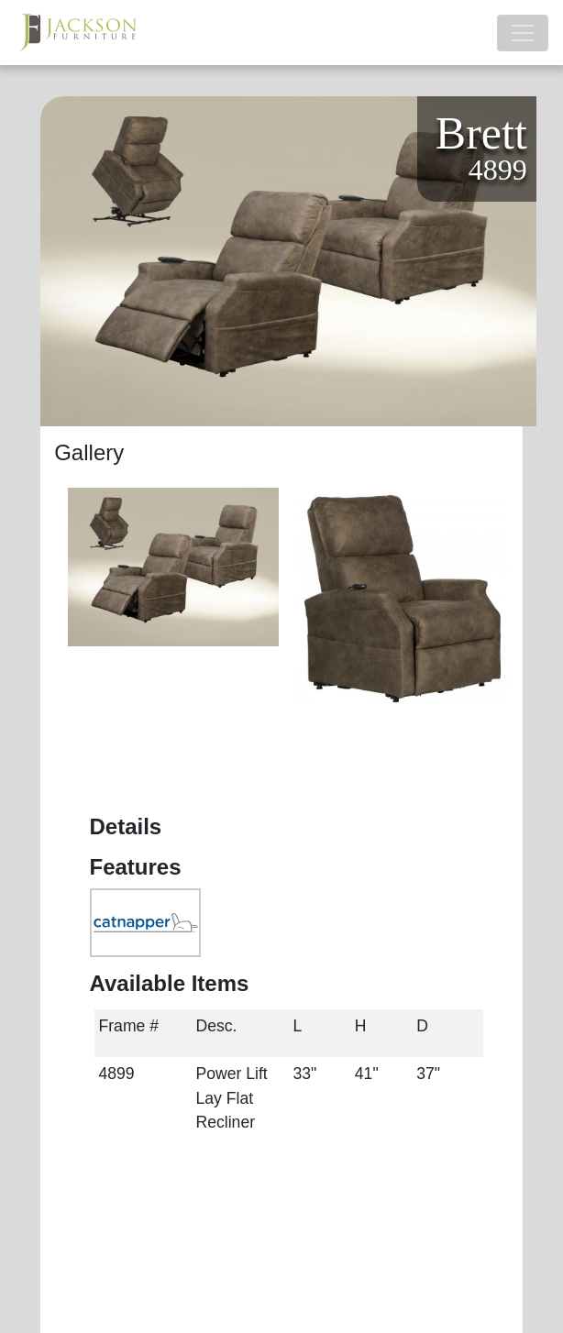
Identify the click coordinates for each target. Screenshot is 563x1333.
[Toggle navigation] (522, 33)
